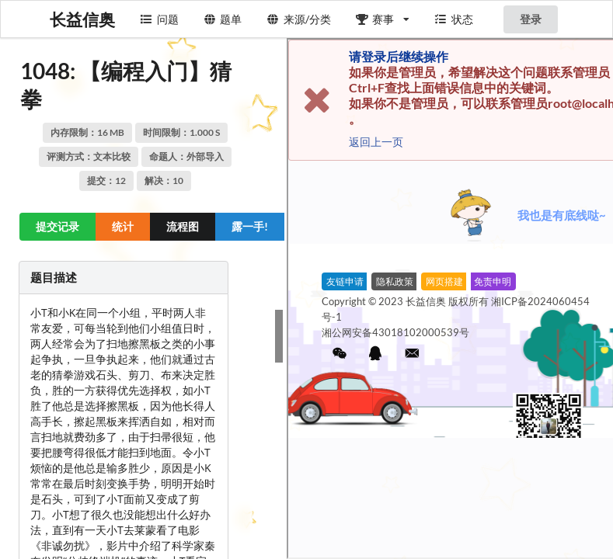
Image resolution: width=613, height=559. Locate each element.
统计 (123, 226)
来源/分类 (298, 19)
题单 (223, 19)
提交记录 (57, 226)
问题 (159, 19)
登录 (531, 19)
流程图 (182, 226)
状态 (453, 19)
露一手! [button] (250, 226)
